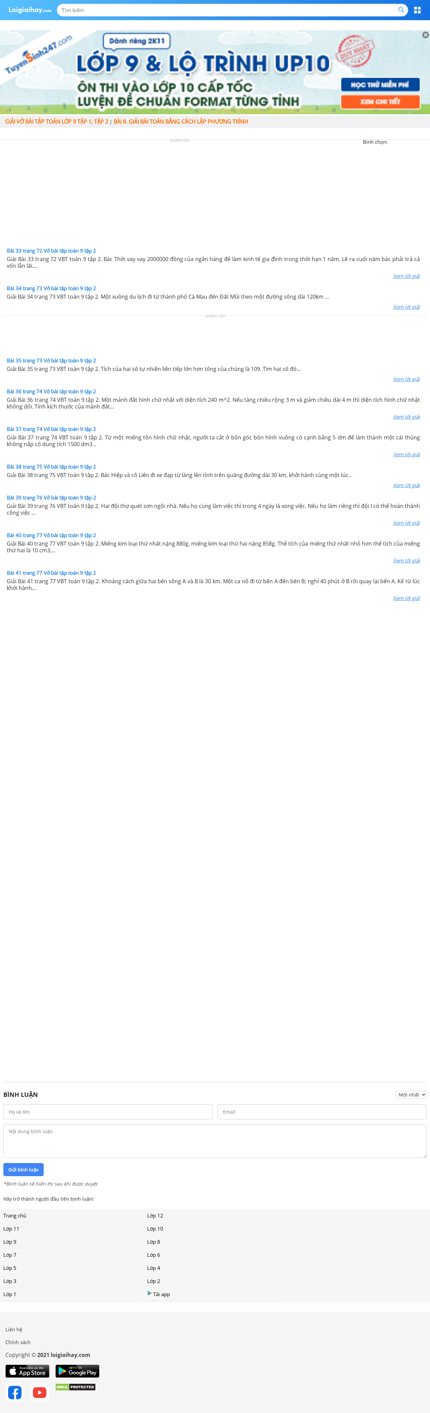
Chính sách (18, 1342)
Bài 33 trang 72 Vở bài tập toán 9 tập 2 (51, 250)
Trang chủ (14, 1215)
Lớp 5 (9, 1268)
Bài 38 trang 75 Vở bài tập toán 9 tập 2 (51, 466)
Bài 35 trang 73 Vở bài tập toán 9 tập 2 (51, 360)
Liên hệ (13, 1329)
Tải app (158, 1293)
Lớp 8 (153, 1241)
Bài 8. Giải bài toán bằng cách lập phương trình (181, 121)
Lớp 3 (9, 1281)
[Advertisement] (215, 195)
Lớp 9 (9, 1241)
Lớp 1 (9, 1294)
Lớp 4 (153, 1268)
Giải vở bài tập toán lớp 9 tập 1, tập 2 (56, 121)
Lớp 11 (11, 1228)
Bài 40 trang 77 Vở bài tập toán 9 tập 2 (51, 535)
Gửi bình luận (23, 1169)
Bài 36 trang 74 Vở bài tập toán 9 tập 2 (51, 391)
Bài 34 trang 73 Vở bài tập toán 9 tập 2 (51, 288)
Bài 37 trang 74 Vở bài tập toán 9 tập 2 (51, 429)
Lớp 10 (155, 1228)
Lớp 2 (153, 1281)
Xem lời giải (406, 275)
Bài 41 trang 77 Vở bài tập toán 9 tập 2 (51, 572)
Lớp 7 (9, 1254)
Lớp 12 (155, 1215)
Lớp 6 (153, 1254)
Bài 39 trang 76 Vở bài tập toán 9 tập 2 (51, 497)
